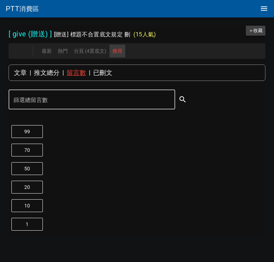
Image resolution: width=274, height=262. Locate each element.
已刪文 (102, 72)
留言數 (76, 72)
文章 (20, 72)
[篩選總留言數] (87, 100)
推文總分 (47, 72)
